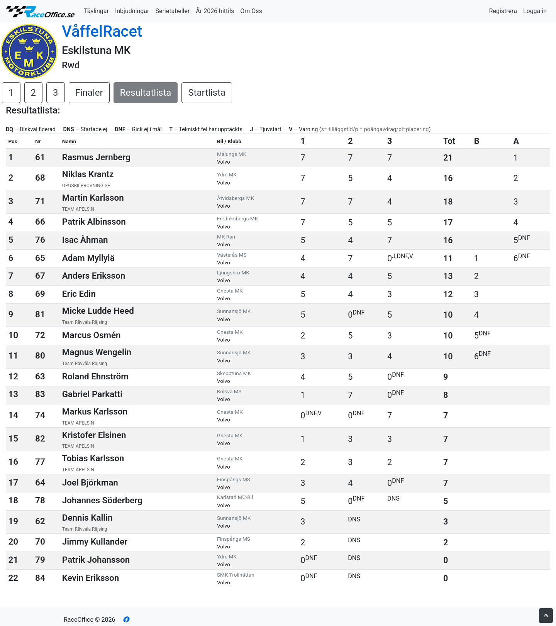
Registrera (503, 11)
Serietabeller (172, 11)
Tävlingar (96, 11)
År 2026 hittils (215, 11)
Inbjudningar (132, 11)
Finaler (89, 92)
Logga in (535, 11)
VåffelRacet (102, 31)
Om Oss (251, 11)
